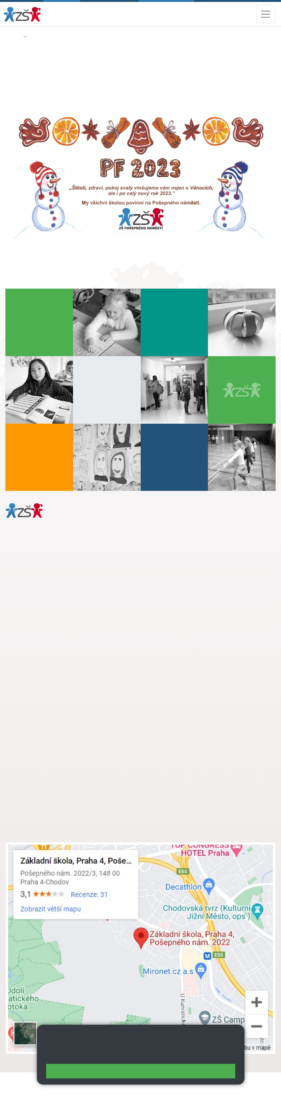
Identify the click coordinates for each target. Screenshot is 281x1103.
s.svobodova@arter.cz (66, 697)
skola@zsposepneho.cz (51, 713)
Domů (13, 37)
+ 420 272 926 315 (39, 612)
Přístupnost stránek (59, 1092)
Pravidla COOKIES (115, 1092)
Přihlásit (17, 1092)
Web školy (261, 1082)
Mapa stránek (149, 1082)
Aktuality (40, 37)
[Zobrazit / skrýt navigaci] (265, 14)
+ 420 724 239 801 (64, 705)
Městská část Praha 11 (33, 643)
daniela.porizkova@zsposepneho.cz (66, 620)
